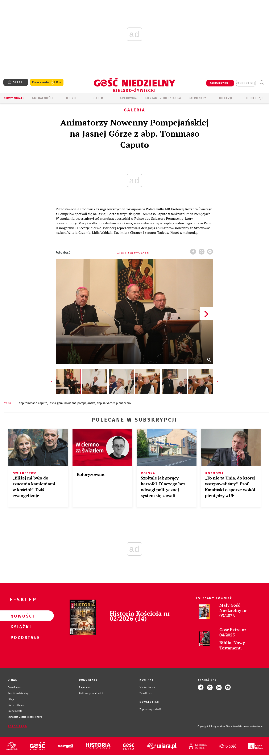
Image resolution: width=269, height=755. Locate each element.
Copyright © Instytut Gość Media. (215, 726)
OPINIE (71, 98)
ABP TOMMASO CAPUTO (33, 403)
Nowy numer (14, 98)
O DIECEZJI (254, 98)
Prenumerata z (47, 82)
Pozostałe (20, 637)
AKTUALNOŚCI (42, 98)
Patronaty (197, 98)
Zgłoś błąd (17, 726)
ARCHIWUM (128, 98)
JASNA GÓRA (56, 403)
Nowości (20, 616)
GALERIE (100, 98)
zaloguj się (246, 83)
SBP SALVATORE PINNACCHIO (114, 403)
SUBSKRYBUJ (220, 83)
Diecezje (226, 98)
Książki (20, 626)
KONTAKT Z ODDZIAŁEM (163, 98)
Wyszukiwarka (262, 82)
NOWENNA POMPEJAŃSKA (79, 403)
